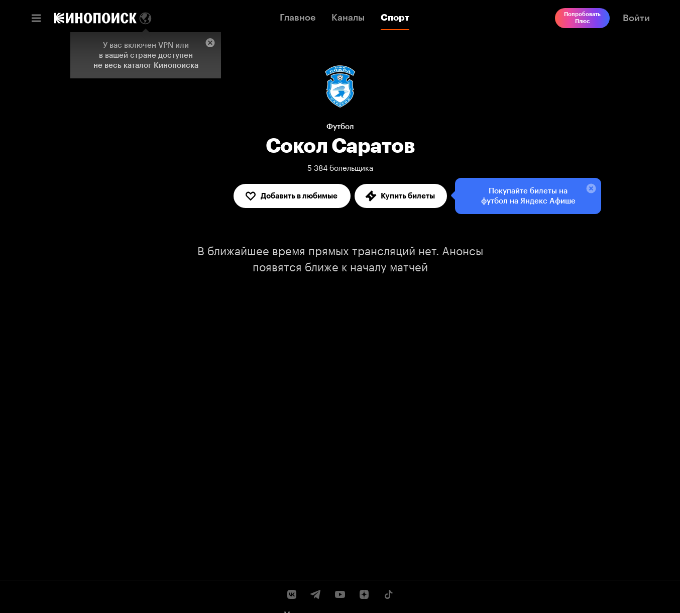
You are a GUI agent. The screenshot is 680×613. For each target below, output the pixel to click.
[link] (95, 18)
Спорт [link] (395, 17)
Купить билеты (400, 196)
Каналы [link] (348, 17)
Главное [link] (297, 17)
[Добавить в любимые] (292, 196)
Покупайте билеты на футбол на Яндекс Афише (526, 194)
